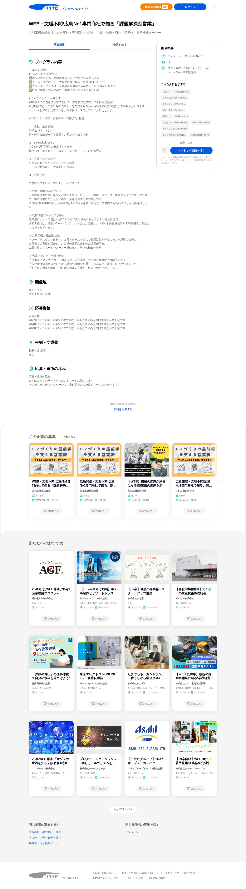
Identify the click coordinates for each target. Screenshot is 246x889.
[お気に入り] (165, 150)
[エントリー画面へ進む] (191, 150)
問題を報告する (123, 409)
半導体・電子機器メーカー (45, 843)
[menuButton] (215, 7)
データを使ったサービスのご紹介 (178, 873)
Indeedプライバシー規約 (105, 878)
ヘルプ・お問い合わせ (104, 873)
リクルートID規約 (134, 878)
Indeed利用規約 (157, 878)
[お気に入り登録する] (51, 511)
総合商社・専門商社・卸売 (45, 832)
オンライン (132, 832)
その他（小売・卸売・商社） (46, 837)
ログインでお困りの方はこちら (138, 873)
